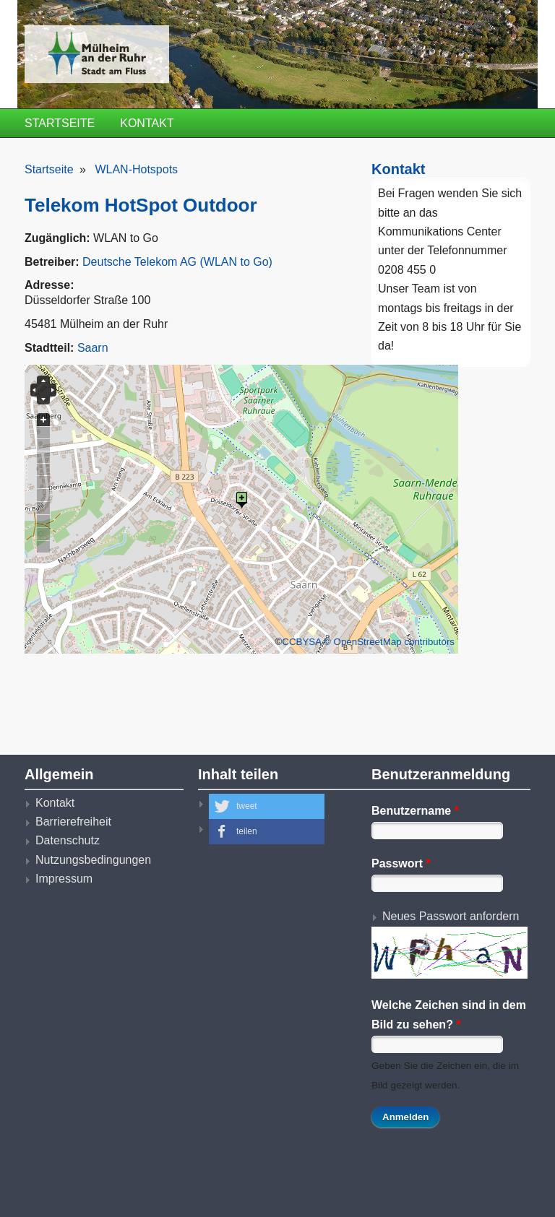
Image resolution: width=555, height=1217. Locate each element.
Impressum (63, 878)
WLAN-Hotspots (136, 169)
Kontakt (146, 123)
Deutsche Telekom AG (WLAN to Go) (177, 262)
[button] (266, 806)
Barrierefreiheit (73, 821)
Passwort (401, 863)
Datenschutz (67, 840)
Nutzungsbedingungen (93, 860)
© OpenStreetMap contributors (389, 641)
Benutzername (415, 811)
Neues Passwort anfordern (450, 916)
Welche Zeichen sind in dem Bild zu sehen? (448, 1014)
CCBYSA (301, 641)
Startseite (60, 123)
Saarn (92, 348)
